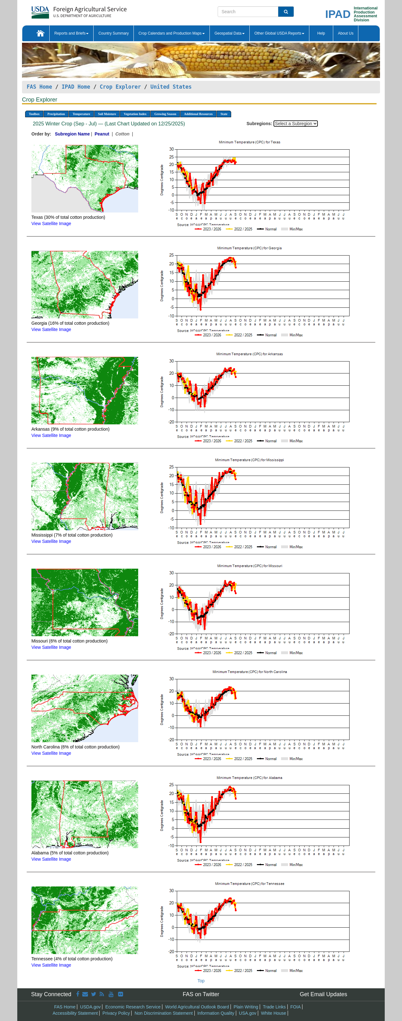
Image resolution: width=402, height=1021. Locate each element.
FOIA (296, 1006)
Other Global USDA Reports (279, 33)
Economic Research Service (132, 1006)
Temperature (81, 114)
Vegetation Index (135, 114)
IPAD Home (76, 87)
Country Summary (113, 33)
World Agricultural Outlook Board (197, 1006)
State (223, 114)
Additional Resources (198, 114)
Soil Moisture (107, 114)
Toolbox (34, 114)
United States (171, 87)
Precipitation (56, 114)
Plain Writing (246, 1006)
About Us (345, 33)
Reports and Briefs (71, 33)
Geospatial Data (230, 33)
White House (273, 1013)
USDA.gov (90, 1006)
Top (201, 980)
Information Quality (215, 1013)
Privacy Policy (116, 1013)
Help (321, 33)
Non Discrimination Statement (163, 1013)
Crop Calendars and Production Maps (172, 33)
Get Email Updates (323, 994)
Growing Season (165, 114)
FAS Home (39, 87)
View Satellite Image (51, 223)
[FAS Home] (63, 10)
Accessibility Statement (75, 1013)
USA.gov (247, 1013)
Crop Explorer (120, 87)
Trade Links (274, 1006)
